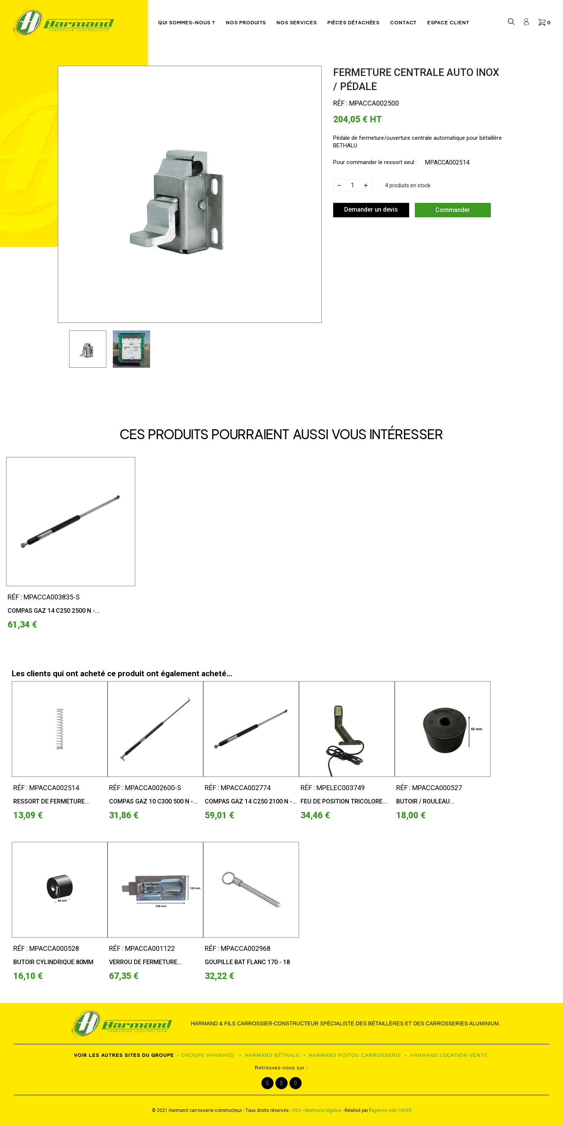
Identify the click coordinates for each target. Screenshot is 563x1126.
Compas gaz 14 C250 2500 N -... (54, 610)
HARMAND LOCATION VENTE (449, 1055)
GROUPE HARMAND (207, 1055)
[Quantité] (352, 185)
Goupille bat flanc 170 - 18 (247, 962)
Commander (452, 209)
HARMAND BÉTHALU (272, 1055)
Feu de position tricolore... (343, 801)
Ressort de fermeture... (51, 801)
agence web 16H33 (391, 1110)
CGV (296, 1110)
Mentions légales (323, 1110)
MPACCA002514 (447, 162)
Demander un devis (371, 209)
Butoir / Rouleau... (425, 801)
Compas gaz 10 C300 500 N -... (153, 801)
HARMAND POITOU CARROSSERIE (355, 1055)
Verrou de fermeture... (145, 962)
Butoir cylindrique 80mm (53, 962)
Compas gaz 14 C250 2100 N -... (251, 801)
